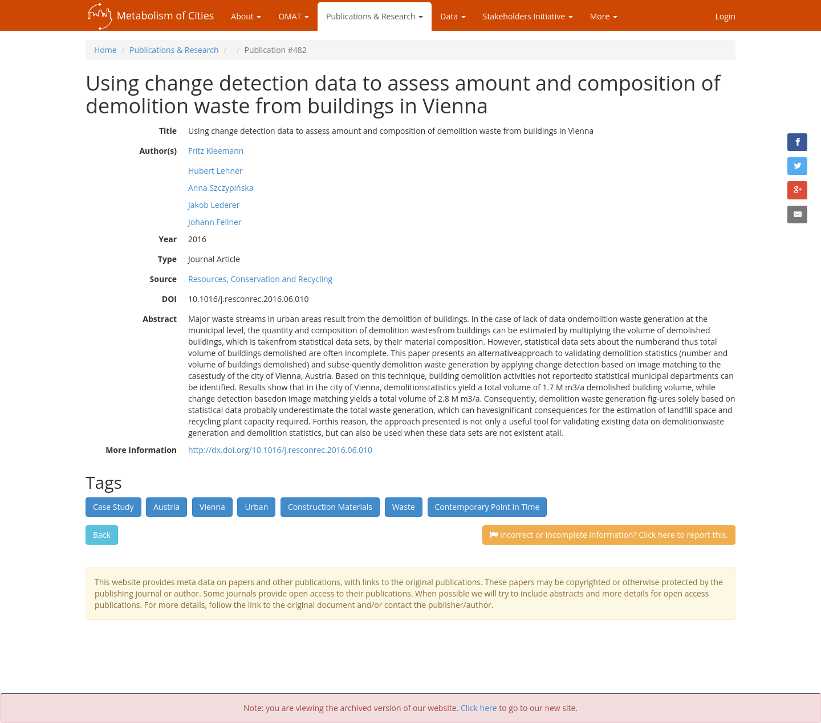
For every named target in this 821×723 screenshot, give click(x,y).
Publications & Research (374, 16)
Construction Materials (330, 506)
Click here (479, 707)
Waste (403, 506)
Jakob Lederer (213, 204)
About (246, 16)
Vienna (212, 506)
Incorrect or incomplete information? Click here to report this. (609, 534)
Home (105, 49)
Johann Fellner (215, 222)
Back (102, 534)
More (603, 16)
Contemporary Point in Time (487, 506)
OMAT (293, 16)
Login (725, 16)
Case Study (113, 506)
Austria (166, 506)
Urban (256, 506)
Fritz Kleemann (215, 150)
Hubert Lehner (215, 170)
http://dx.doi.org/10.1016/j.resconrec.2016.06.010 (280, 449)
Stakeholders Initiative (528, 16)
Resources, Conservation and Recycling (260, 278)
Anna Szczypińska (220, 187)
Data (452, 16)
